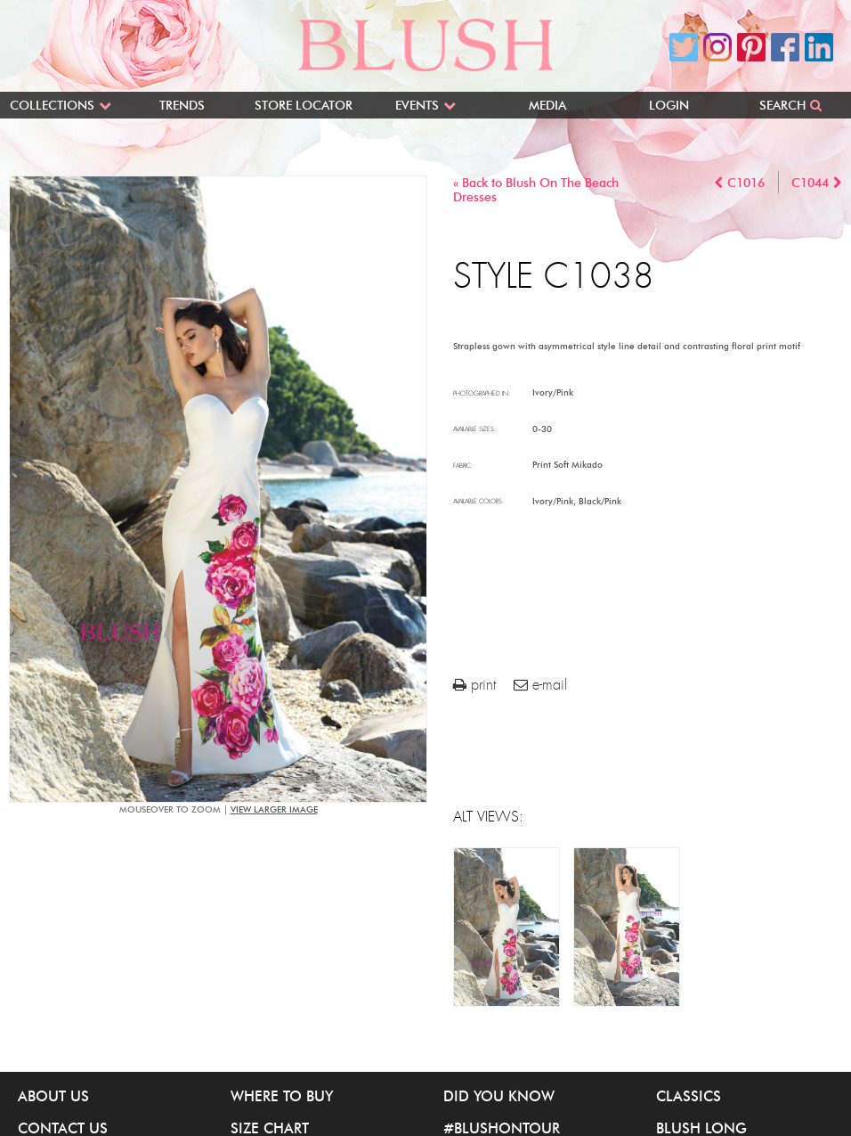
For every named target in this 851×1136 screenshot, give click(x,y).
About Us (53, 1096)
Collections (52, 105)
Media (547, 105)
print (474, 684)
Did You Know (499, 1096)
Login (669, 105)
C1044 (810, 183)
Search (782, 105)
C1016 (746, 183)
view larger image (274, 809)
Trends (182, 105)
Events (417, 105)
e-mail (540, 684)
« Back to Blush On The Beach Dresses (536, 190)
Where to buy (282, 1096)
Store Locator (304, 105)
